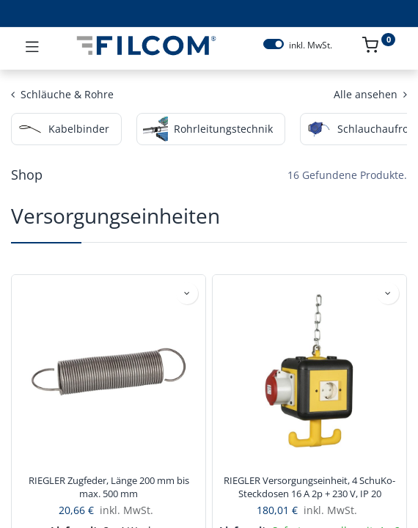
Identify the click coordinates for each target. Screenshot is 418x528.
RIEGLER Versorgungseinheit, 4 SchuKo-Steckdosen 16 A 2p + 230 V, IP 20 (309, 487)
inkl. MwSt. (310, 45)
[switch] (273, 44)
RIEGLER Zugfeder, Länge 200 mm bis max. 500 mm (109, 487)
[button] (187, 293)
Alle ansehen (370, 94)
